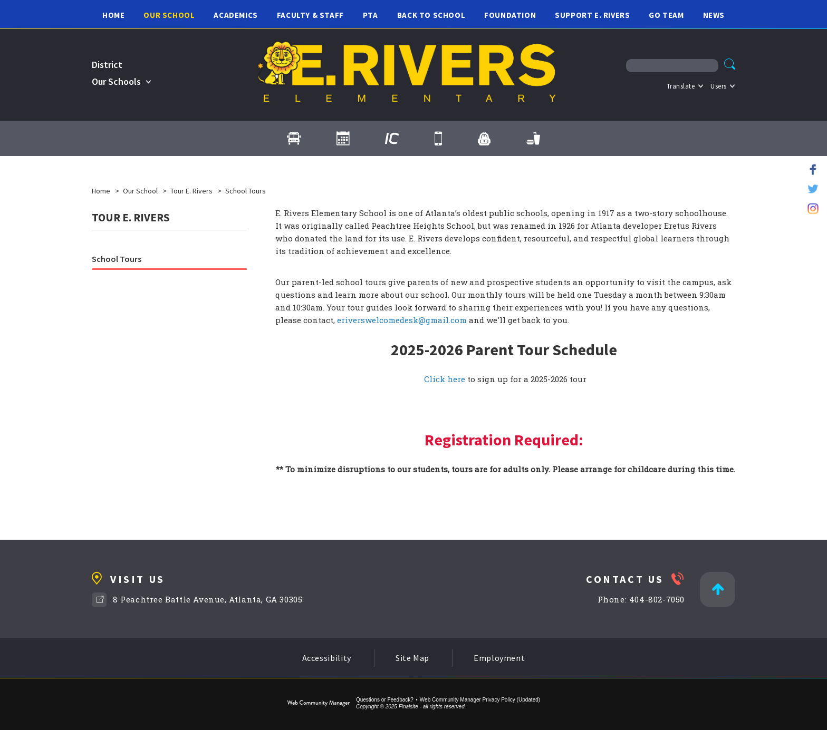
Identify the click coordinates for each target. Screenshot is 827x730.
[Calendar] (342, 138)
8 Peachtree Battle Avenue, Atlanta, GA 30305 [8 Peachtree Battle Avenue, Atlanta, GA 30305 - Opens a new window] (207, 599)
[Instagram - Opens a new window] (813, 208)
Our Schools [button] (116, 81)
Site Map (412, 658)
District (107, 65)
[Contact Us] (438, 138)
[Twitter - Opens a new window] (813, 189)
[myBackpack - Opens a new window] (484, 138)
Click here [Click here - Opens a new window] (444, 379)
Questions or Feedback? (385, 700)
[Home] (113, 14)
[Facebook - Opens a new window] (813, 169)
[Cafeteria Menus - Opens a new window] (533, 138)
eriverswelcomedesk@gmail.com (402, 320)
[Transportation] (294, 138)
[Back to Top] (717, 589)
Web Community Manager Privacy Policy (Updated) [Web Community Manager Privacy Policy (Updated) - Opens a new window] (480, 700)
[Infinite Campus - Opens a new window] (392, 138)
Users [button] (718, 86)
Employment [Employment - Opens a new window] (499, 658)
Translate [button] (681, 86)
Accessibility (326, 658)
